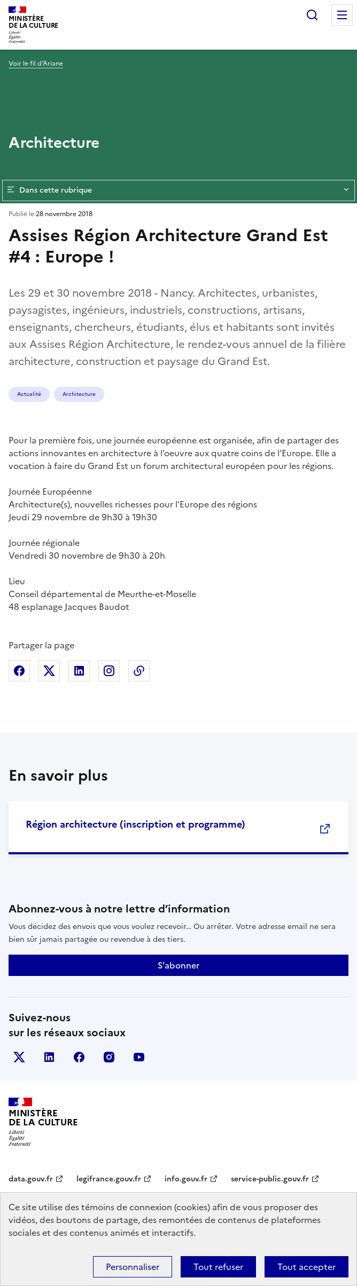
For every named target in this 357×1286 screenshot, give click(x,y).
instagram (109, 1057)
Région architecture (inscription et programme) (135, 824)
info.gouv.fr (186, 1179)
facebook (79, 1057)
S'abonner (178, 965)
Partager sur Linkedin (79, 670)
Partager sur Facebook (19, 670)
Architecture (79, 394)
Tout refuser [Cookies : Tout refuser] (218, 1266)
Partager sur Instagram (109, 670)
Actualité (29, 394)
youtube (139, 1057)
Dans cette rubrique (178, 190)
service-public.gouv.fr (270, 1179)
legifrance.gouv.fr (108, 1179)
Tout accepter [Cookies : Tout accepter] (306, 1266)
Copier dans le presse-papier (139, 670)
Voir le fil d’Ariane (36, 63)
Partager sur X (49, 670)
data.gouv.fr (31, 1179)
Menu (342, 15)
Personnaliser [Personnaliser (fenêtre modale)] (132, 1266)
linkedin (49, 1057)
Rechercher (312, 15)
